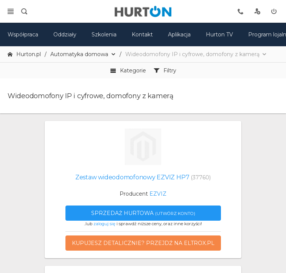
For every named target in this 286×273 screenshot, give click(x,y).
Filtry (165, 70)
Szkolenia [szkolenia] (104, 34)
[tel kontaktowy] (240, 11)
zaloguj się (104, 223)
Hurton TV (219, 34)
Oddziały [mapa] (64, 34)
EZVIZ (157, 193)
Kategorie (128, 70)
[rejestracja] (257, 11)
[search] (24, 11)
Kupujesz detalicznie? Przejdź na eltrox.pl (143, 243)
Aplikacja (179, 34)
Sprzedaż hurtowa (143, 213)
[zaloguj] (274, 11)
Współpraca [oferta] (23, 34)
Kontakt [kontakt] (142, 34)
